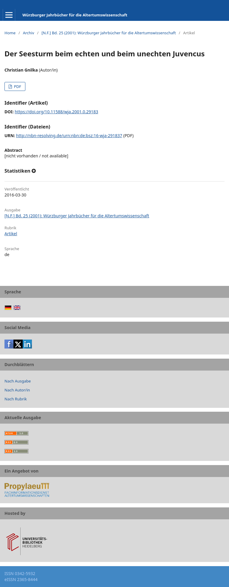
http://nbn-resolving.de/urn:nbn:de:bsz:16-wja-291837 (69, 135)
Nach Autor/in (17, 390)
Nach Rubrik (15, 399)
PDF (17, 86)
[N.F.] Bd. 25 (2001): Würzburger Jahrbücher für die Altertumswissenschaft (109, 32)
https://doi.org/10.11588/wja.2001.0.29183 (56, 111)
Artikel (10, 233)
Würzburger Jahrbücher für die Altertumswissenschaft (74, 15)
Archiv (28, 32)
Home (10, 32)
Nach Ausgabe (17, 381)
